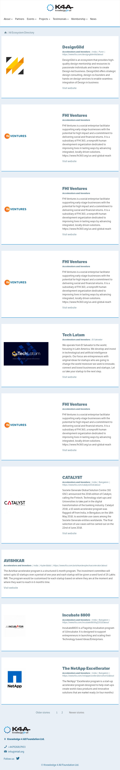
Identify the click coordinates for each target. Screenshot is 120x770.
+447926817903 (16, 747)
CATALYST (72, 477)
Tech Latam (73, 334)
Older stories (43, 712)
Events (31, 19)
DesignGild (73, 47)
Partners (19, 19)
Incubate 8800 (76, 615)
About (8, 19)
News (93, 19)
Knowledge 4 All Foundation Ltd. (26, 739)
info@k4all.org (16, 751)
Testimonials (61, 19)
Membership (79, 19)
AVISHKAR (14, 560)
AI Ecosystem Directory (21, 32)
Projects (44, 19)
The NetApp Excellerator (86, 668)
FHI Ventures (74, 115)
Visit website (69, 88)
